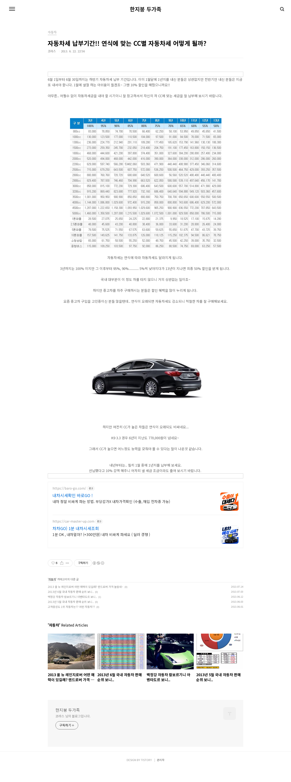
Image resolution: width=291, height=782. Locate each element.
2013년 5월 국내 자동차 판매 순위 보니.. (71, 615)
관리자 (160, 773)
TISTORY (146, 773)
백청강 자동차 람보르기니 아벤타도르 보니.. (72, 610)
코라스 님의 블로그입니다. (72, 729)
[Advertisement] (145, 521)
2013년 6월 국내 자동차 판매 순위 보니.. (71, 605)
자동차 (52, 592)
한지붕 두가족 (145, 9)
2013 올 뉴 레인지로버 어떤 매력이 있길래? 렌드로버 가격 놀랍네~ (85, 600)
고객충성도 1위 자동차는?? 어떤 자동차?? (71, 620)
